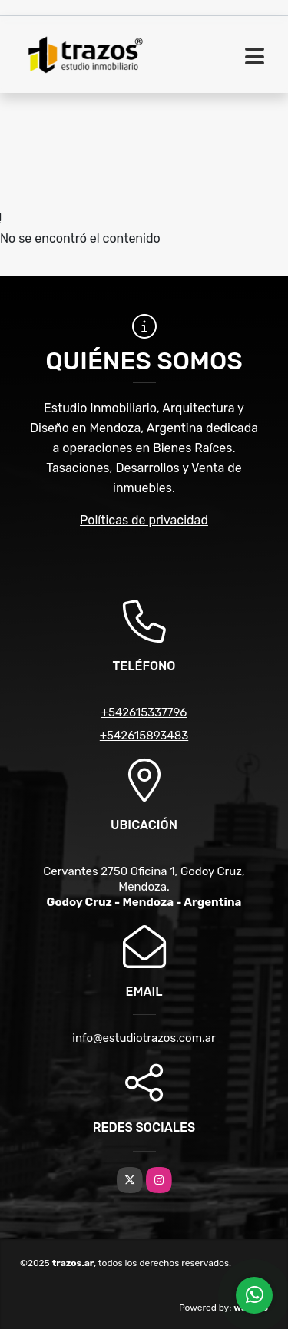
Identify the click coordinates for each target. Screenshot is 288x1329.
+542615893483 (144, 735)
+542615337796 (144, 712)
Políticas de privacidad (144, 520)
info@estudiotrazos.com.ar (144, 1038)
